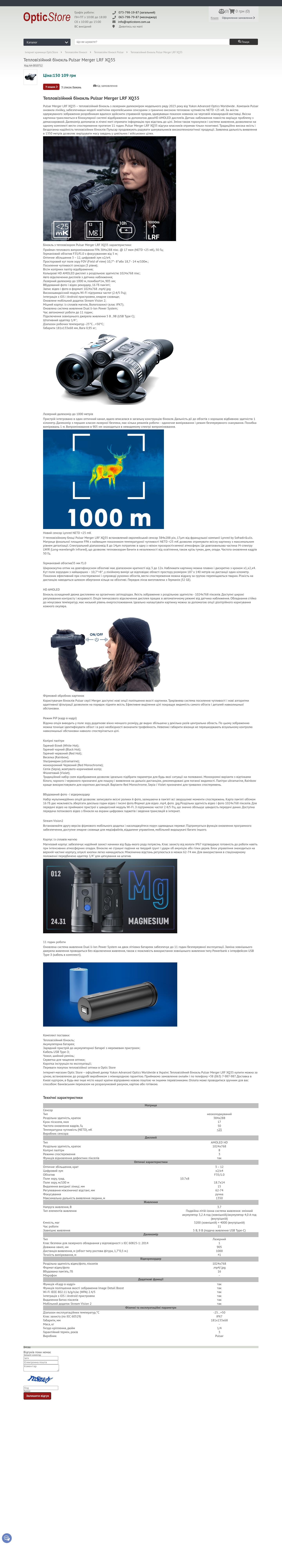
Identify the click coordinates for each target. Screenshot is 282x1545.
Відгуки (27, 1347)
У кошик (51, 87)
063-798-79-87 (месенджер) (138, 17)
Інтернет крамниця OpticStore (41, 52)
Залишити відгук (37, 1397)
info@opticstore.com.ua (134, 22)
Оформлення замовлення (238, 18)
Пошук (243, 42)
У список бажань (71, 87)
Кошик (215, 18)
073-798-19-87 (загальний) (137, 12)
